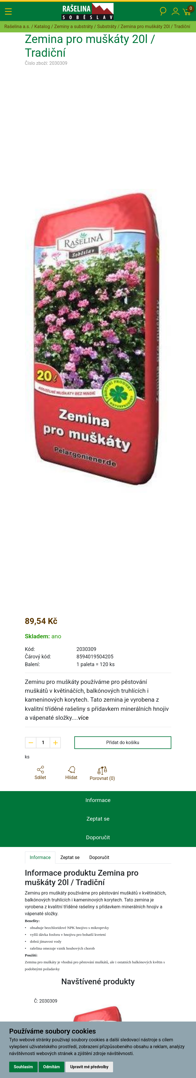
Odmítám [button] (51, 1067)
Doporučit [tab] (99, 857)
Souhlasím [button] (23, 1067)
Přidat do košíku (122, 742)
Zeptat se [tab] (69, 857)
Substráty (106, 26)
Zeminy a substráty (73, 26)
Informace (98, 800)
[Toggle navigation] (8, 11)
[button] (40, 773)
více (83, 717)
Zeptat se (97, 818)
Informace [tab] (40, 857)
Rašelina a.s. (17, 26)
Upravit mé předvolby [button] (89, 1067)
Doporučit (98, 837)
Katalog (42, 26)
